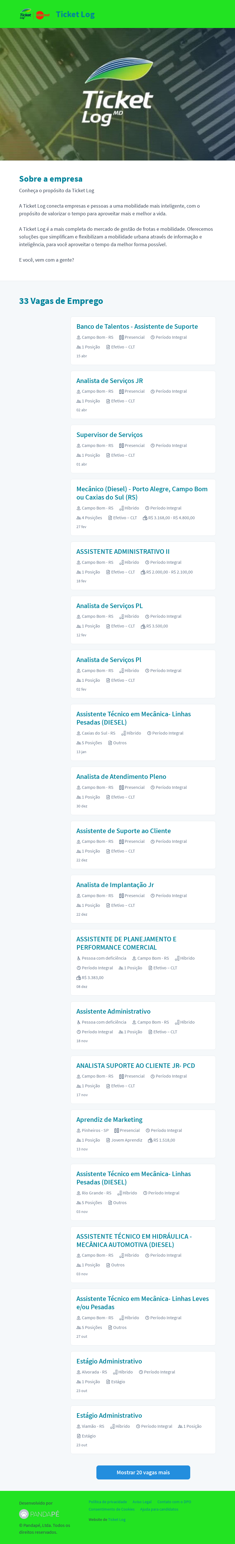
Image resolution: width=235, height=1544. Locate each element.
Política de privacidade (108, 1501)
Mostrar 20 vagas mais (143, 1472)
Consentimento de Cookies (112, 1509)
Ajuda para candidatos (159, 1509)
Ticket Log (116, 1519)
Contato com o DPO (174, 1501)
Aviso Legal (142, 1501)
